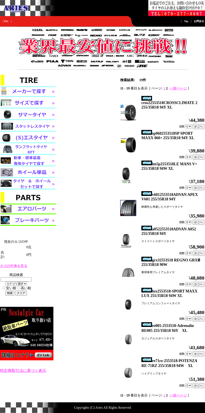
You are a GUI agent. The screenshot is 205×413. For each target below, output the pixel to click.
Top (186, 21)
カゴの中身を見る (13, 266)
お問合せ (199, 21)
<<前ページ (178, 88)
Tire (6, 21)
